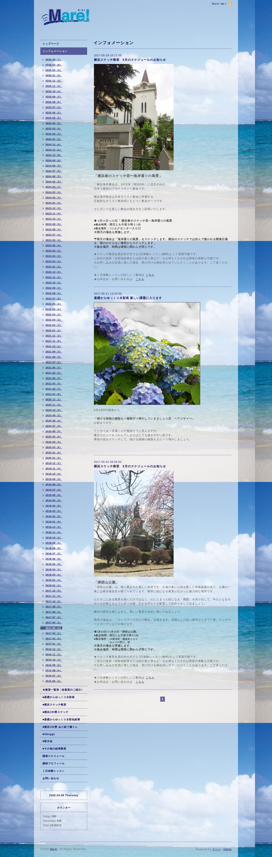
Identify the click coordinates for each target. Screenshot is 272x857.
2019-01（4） (53, 521)
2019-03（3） (53, 511)
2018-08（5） (53, 548)
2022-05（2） (53, 309)
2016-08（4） (53, 670)
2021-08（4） (53, 357)
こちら (150, 274)
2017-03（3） (53, 638)
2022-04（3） (53, 314)
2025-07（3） (53, 107)
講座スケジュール (53, 756)
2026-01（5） (53, 75)
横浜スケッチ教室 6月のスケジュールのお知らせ (130, 59)
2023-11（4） (53, 213)
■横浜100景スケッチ (55, 712)
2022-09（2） (53, 288)
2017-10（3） (53, 601)
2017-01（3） (53, 644)
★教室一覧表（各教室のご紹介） (63, 689)
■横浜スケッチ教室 (54, 704)
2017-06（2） (53, 622)
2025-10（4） (53, 91)
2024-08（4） (53, 165)
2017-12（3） (53, 590)
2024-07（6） (53, 171)
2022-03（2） (53, 320)
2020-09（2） (53, 415)
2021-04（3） (53, 378)
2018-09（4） (53, 543)
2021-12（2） (53, 335)
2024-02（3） (53, 197)
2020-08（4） (53, 420)
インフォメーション (54, 51)
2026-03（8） (53, 65)
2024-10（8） (53, 155)
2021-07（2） (53, 362)
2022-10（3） (53, 282)
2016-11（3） (53, 654)
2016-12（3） (53, 649)
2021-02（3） (53, 389)
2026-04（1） (53, 59)
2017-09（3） (53, 606)
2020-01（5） (53, 458)
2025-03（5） (53, 128)
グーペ (216, 849)
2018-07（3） (53, 553)
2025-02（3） (53, 134)
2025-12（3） (53, 80)
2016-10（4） (53, 660)
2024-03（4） (53, 192)
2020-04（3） (53, 442)
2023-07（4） (53, 235)
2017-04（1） (53, 633)
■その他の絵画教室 (54, 748)
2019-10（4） (53, 474)
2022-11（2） (53, 277)
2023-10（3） (53, 219)
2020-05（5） (53, 436)
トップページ (50, 43)
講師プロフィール (53, 763)
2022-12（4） (53, 272)
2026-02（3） (53, 70)
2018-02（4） (53, 580)
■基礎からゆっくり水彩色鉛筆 (61, 719)
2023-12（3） (53, 208)
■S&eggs (48, 734)
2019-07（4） (53, 490)
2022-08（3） (53, 293)
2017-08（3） (53, 612)
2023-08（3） (53, 229)
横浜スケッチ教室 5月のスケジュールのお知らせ (130, 466)
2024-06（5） (53, 176)
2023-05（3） (53, 245)
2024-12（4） (53, 144)
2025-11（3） (53, 86)
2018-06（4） (53, 559)
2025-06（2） (53, 112)
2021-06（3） (53, 367)
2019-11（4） (53, 468)
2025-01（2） (53, 139)
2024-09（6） (53, 160)
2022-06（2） (53, 304)
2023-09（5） (53, 224)
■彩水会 (47, 741)
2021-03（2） (53, 383)
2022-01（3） (53, 330)
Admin (227, 849)
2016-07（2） (53, 675)
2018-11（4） (53, 532)
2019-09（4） (53, 479)
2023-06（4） (53, 240)
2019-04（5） (53, 505)
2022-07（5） (53, 298)
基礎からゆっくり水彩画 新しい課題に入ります (128, 298)
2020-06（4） (53, 431)
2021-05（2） (53, 373)
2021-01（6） (53, 394)
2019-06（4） (53, 495)
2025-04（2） (53, 123)
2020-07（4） (53, 426)
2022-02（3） (53, 325)
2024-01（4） (53, 203)
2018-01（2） (53, 585)
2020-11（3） (53, 405)
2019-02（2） (53, 516)
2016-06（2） (53, 681)
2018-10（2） (53, 537)
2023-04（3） (53, 250)
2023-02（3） (53, 261)
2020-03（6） (53, 447)
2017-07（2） (53, 617)
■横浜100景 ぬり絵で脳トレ (60, 726)
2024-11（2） (53, 150)
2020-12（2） (53, 399)
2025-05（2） (53, 118)
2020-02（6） (53, 452)
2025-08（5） (53, 102)
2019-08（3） (53, 484)
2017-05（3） (53, 628)
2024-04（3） (53, 187)
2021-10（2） (53, 346)
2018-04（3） (53, 569)
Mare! (54, 849)
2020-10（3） (53, 410)
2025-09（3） (53, 96)
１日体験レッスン (53, 770)
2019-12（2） (53, 463)
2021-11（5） (53, 341)
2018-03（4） (53, 575)
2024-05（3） (53, 181)
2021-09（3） (53, 351)
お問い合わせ (50, 778)
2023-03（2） (53, 256)
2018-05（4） (53, 564)
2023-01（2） (53, 266)
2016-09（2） (53, 665)
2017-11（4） (53, 596)
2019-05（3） (53, 500)
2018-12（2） (53, 527)
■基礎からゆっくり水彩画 (58, 697)
